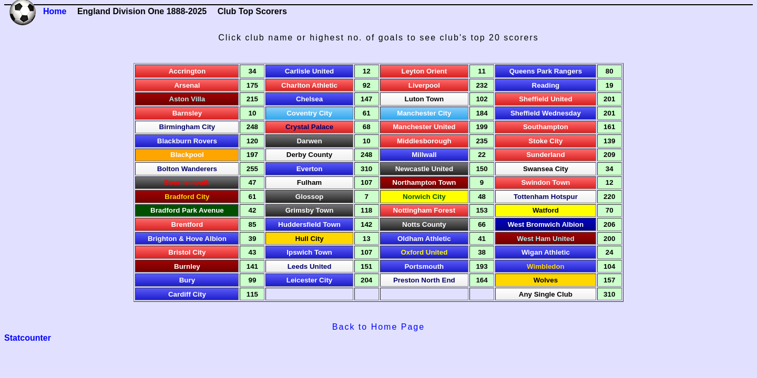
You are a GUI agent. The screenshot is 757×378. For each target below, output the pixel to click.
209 (609, 155)
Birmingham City (187, 127)
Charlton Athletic (309, 85)
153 (481, 210)
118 (366, 210)
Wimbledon (546, 266)
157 (609, 280)
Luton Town (424, 99)
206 (609, 224)
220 (609, 197)
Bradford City (187, 197)
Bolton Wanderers (187, 169)
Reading (546, 85)
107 (366, 182)
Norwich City (424, 197)
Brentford (187, 224)
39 (253, 239)
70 (609, 210)
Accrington (187, 71)
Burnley (187, 266)
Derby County (309, 155)
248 (252, 127)
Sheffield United (545, 99)
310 (366, 169)
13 (367, 239)
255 (252, 169)
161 (609, 127)
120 (252, 141)
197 (252, 155)
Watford (546, 210)
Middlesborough (424, 141)
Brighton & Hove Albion (187, 239)
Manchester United (424, 127)
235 (481, 141)
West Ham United (545, 239)
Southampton (545, 127)
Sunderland (545, 155)
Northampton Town (424, 182)
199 (481, 127)
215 (252, 99)
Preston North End (424, 280)
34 (253, 71)
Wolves (546, 280)
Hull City (309, 239)
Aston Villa (187, 99)
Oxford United (424, 252)
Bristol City (187, 252)
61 (367, 113)
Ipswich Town (309, 252)
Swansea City (545, 169)
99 (253, 280)
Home (54, 11)
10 (253, 113)
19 (609, 85)
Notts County (424, 224)
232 (481, 85)
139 (609, 141)
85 (253, 224)
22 (482, 155)
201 (609, 99)
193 (481, 266)
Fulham (309, 182)
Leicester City (309, 280)
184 (481, 113)
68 (367, 127)
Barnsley (187, 113)
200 (609, 239)
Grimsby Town (309, 210)
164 (481, 280)
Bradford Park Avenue (187, 210)
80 (609, 71)
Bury (187, 280)
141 (252, 266)
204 (366, 280)
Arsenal (187, 85)
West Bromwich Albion (546, 224)
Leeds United (310, 266)
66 (482, 224)
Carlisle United (309, 71)
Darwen (309, 141)
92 (367, 85)
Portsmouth (424, 266)
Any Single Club (545, 294)
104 (609, 266)
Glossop (309, 197)
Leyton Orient (424, 71)
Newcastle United (424, 169)
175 (252, 85)
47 (253, 182)
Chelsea (309, 99)
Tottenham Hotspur (546, 197)
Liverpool (424, 85)
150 (481, 169)
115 (252, 294)
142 (366, 224)
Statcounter (27, 337)
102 (481, 99)
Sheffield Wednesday (545, 113)
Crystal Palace (309, 127)
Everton (309, 169)
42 (253, 210)
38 (482, 252)
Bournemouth (187, 182)
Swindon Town (545, 182)
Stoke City (545, 141)
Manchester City (424, 113)
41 (482, 239)
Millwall (424, 155)
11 (482, 71)
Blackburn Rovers (187, 141)
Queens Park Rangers (545, 71)
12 (367, 71)
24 (609, 252)
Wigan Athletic (545, 252)
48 (482, 197)
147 (366, 99)
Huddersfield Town (309, 224)
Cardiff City (187, 294)
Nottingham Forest (424, 210)
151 (366, 266)
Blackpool (187, 155)
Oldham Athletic (424, 239)
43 (253, 252)
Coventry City (309, 113)
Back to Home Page (378, 326)
